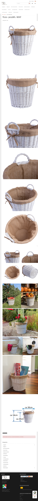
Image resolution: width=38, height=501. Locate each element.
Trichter (9, 9)
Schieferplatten (4, 12)
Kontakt (32, 1)
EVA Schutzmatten (14, 6)
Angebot (3, 6)
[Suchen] (22, 3)
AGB (20, 496)
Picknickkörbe (4, 9)
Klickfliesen (33, 6)
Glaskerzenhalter (27, 6)
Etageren (8, 6)
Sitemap (21, 498)
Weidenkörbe (21, 9)
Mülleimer (10, 12)
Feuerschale (21, 6)
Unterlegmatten (14, 9)
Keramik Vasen (27, 9)
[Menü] (36, 491)
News (30, 1)
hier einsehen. (30, 489)
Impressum (21, 499)
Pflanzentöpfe (15, 12)
